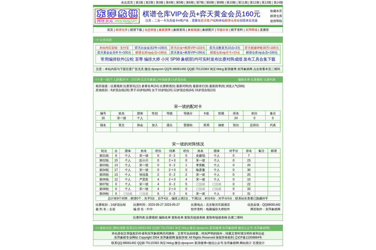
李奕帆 (200, 165)
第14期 (278, 2)
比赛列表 (270, 79)
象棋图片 (208, 30)
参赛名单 (148, 86)
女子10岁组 (159, 90)
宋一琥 (143, 155)
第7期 (200, 2)
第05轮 (104, 174)
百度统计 (259, 243)
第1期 (139, 2)
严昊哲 (143, 179)
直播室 (264, 30)
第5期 (180, 2)
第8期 (210, 2)
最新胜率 (215, 86)
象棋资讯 (179, 30)
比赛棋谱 (166, 86)
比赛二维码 (235, 217)
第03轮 (104, 165)
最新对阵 (182, 86)
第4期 (170, 2)
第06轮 (104, 179)
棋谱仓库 (276, 16)
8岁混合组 (117, 90)
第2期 (149, 2)
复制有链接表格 (216, 217)
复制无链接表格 (194, 217)
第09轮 (104, 193)
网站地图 (120, 228)
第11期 (242, 2)
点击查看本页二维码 (266, 69)
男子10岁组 (138, 90)
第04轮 (104, 170)
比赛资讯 (129, 86)
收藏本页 (276, 11)
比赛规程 (257, 79)
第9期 (220, 2)
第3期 (160, 2)
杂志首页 (127, 2)
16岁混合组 (202, 90)
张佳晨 (143, 174)
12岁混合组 (180, 90)
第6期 (190, 2)
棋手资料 (237, 30)
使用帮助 (276, 21)
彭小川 (143, 160)
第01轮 (104, 155)
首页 (110, 30)
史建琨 (200, 155)
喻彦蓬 (200, 170)
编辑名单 (244, 79)
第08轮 (104, 189)
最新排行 (199, 86)
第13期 (266, 2)
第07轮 (104, 184)
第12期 (254, 2)
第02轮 (104, 160)
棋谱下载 (136, 30)
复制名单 (178, 217)
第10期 (231, 2)
